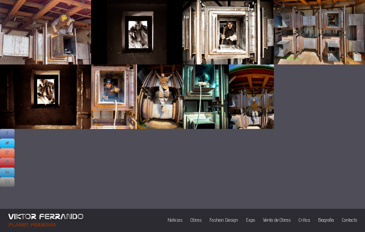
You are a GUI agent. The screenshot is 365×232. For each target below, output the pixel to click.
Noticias (175, 220)
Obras (196, 220)
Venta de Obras (277, 220)
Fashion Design (224, 220)
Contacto (349, 220)
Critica (304, 220)
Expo (250, 220)
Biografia (326, 220)
